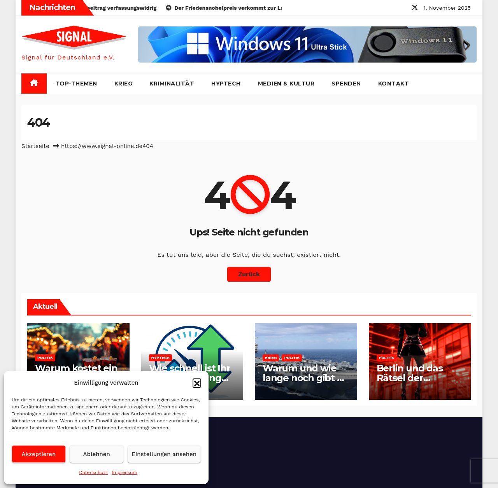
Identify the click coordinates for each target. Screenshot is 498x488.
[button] (197, 383)
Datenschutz (93, 472)
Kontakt (393, 83)
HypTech (226, 83)
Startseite (35, 146)
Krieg (123, 83)
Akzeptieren (39, 454)
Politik (45, 358)
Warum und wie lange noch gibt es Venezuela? (305, 378)
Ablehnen (96, 454)
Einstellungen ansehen (164, 454)
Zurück (249, 274)
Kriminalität (171, 83)
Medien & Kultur (286, 83)
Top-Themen (76, 83)
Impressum (124, 472)
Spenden (346, 83)
